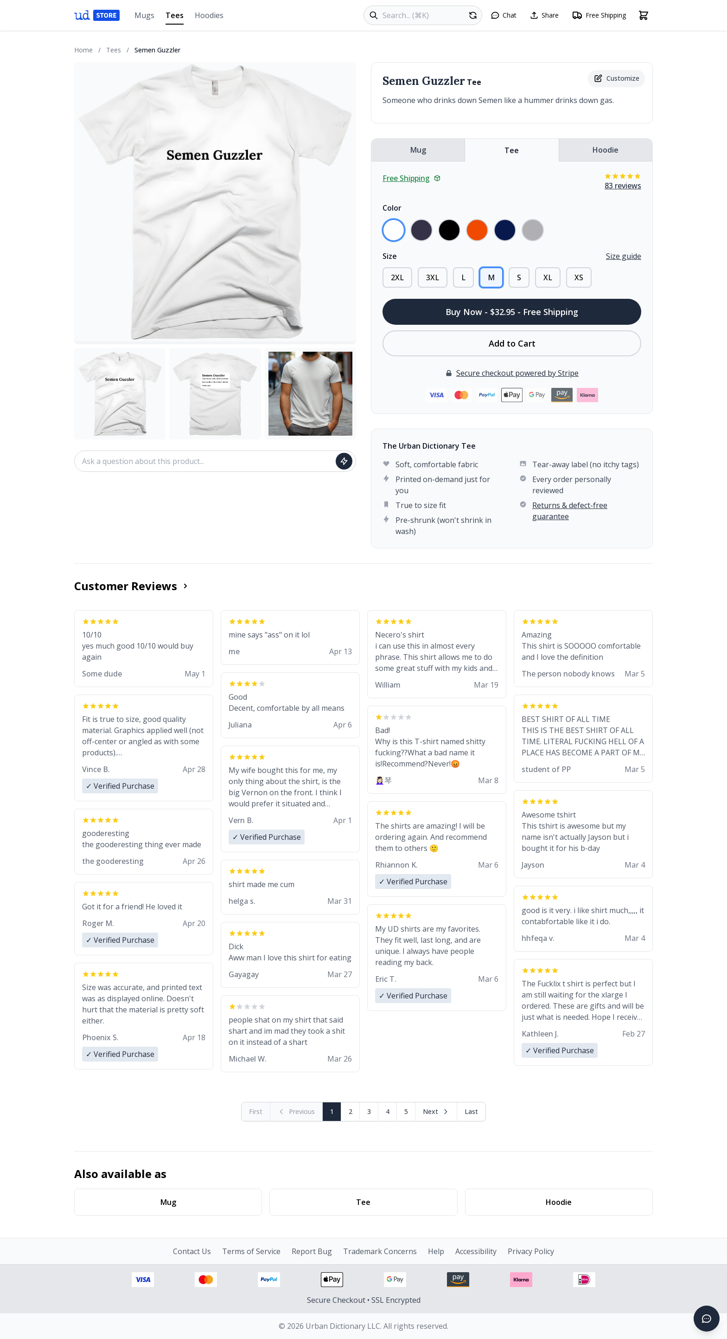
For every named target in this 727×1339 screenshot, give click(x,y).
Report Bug (312, 1251)
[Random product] (473, 15)
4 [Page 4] (387, 1111)
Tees (175, 17)
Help (436, 1251)
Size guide (623, 256)
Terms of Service (251, 1251)
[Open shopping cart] (643, 15)
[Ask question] (344, 461)
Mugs (144, 15)
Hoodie (606, 150)
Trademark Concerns (380, 1251)
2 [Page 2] (350, 1111)
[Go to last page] (471, 1111)
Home (83, 49)
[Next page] (436, 1111)
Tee (511, 150)
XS (578, 277)
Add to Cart (512, 343)
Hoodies (209, 15)
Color (392, 208)
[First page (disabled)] (256, 1111)
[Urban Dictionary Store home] (97, 15)
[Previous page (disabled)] (296, 1111)
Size (390, 256)
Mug (418, 150)
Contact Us (192, 1251)
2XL (397, 277)
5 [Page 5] (406, 1111)
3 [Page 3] (369, 1111)
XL (547, 277)
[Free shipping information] (599, 15)
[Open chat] (503, 15)
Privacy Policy (531, 1251)
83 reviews (623, 185)
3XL (432, 277)
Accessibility (476, 1251)
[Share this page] (544, 15)
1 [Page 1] (332, 1111)
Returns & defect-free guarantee (569, 510)
